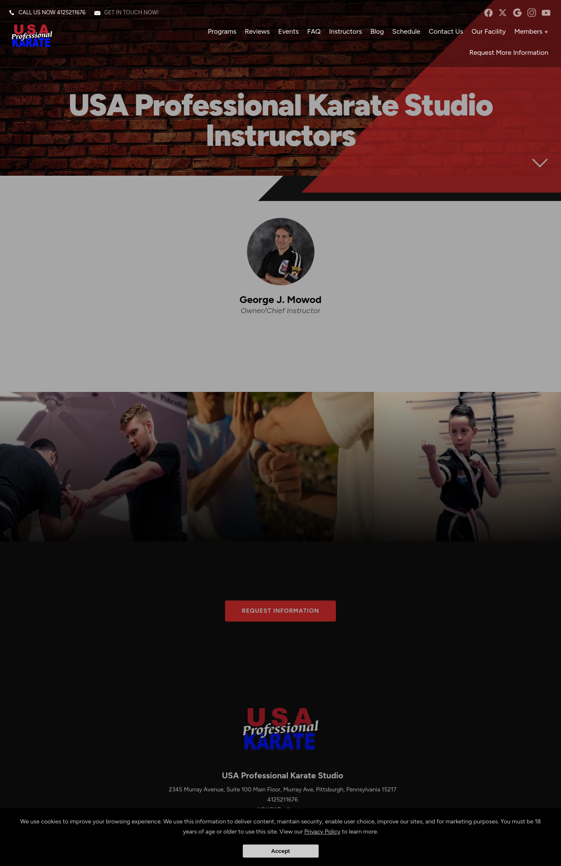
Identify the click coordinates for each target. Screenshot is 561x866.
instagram (531, 12)
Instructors (345, 31)
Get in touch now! (131, 12)
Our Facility (489, 31)
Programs (222, 31)
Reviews (257, 31)
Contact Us (446, 31)
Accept (280, 851)
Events (288, 31)
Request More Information (508, 52)
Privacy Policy (322, 831)
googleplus (517, 12)
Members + (531, 31)
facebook (488, 12)
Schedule (406, 31)
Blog (377, 31)
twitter (502, 12)
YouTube (546, 12)
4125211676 (71, 12)
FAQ (314, 31)
